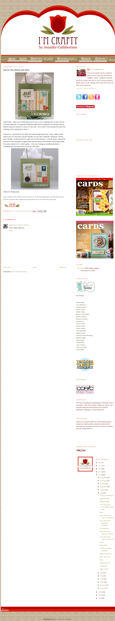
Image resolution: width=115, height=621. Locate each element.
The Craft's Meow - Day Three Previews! (106, 523)
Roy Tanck (80, 268)
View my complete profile (86, 88)
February (103, 585)
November (103, 480)
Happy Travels (104, 569)
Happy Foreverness (106, 554)
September (103, 487)
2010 (100, 595)
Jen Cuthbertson (17, 211)
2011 (100, 592)
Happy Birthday (105, 498)
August (102, 490)
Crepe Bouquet (80, 379)
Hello (101, 512)
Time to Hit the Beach (106, 495)
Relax (101, 542)
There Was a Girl (105, 557)
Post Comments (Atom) (19, 271)
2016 (100, 462)
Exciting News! (104, 528)
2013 (100, 472)
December (103, 477)
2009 (100, 598)
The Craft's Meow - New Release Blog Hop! (106, 507)
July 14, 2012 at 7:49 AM (21, 225)
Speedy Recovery (105, 563)
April (102, 579)
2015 (100, 466)
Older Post (63, 267)
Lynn (10, 225)
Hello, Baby (103, 545)
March (102, 582)
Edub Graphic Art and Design (62, 619)
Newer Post (6, 267)
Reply (11, 230)
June (101, 573)
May (101, 576)
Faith (101, 560)
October (102, 484)
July (101, 493)
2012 (100, 475)
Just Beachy (103, 566)
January (102, 588)
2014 (100, 469)
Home (35, 267)
